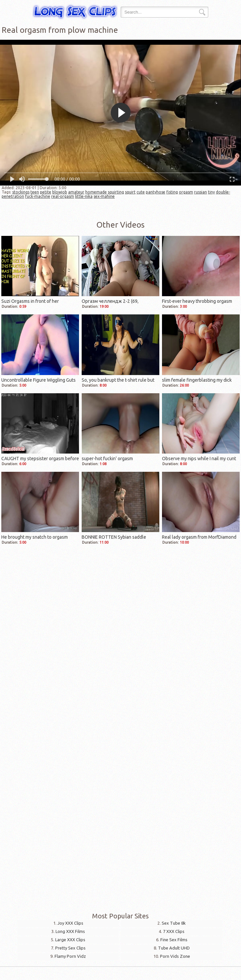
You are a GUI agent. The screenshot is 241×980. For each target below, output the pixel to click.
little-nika (84, 196)
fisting (172, 192)
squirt (130, 192)
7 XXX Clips (173, 931)
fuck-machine (37, 196)
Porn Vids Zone (175, 956)
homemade (96, 192)
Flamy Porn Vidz (70, 956)
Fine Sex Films (173, 939)
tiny (211, 192)
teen (34, 192)
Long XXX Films (70, 931)
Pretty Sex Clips (70, 948)
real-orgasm (62, 196)
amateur (76, 192)
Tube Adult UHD (174, 948)
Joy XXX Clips (70, 923)
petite (45, 192)
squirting (116, 192)
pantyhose (155, 192)
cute (141, 192)
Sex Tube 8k (174, 923)
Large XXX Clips (70, 939)
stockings (20, 192)
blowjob (59, 192)
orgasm (186, 192)
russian (200, 192)
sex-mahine (104, 196)
